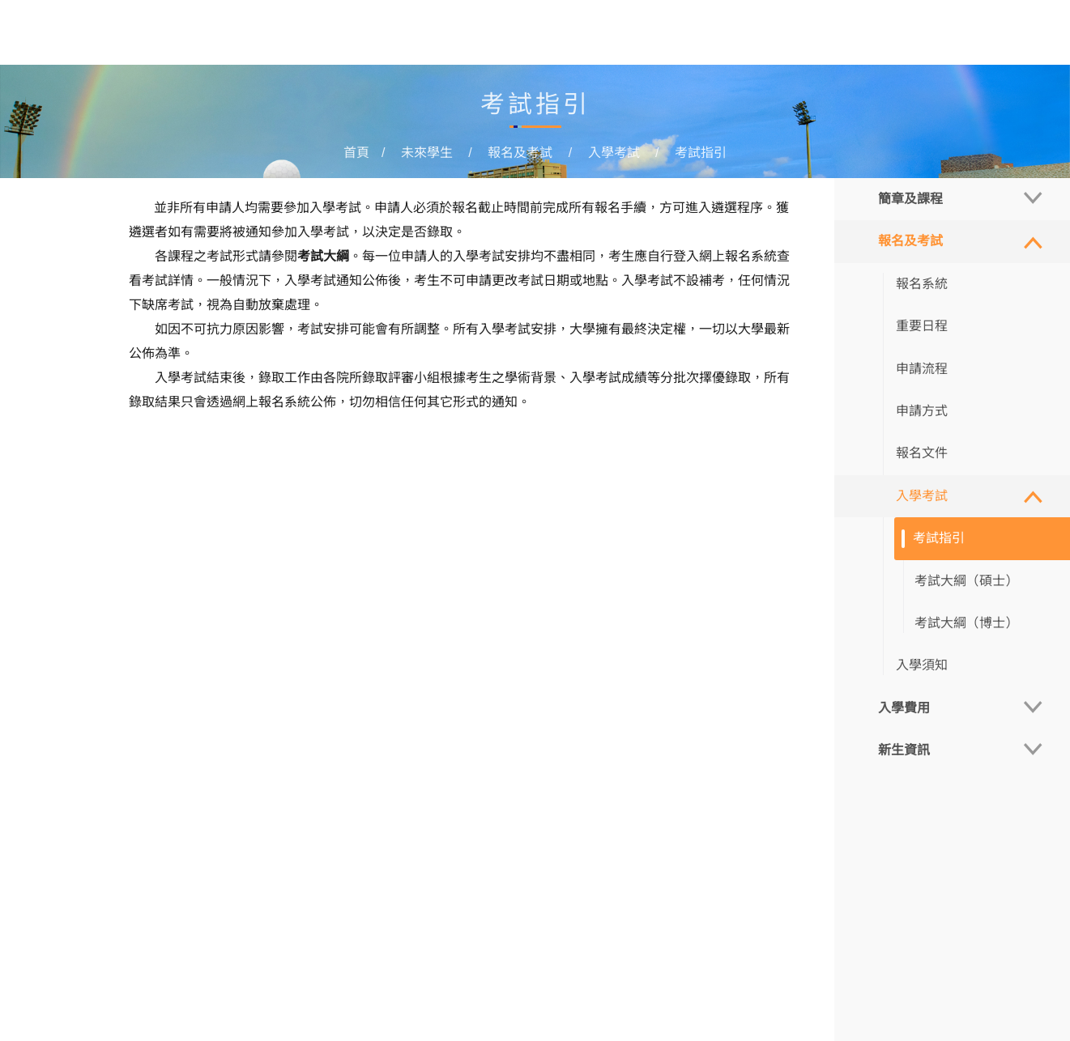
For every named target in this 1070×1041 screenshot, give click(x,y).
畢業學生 (611, 34)
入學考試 (614, 152)
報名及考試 (520, 152)
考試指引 (701, 152)
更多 (818, 34)
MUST (1022, 34)
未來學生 (462, 34)
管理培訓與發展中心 (722, 34)
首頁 (402, 34)
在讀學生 (537, 34)
